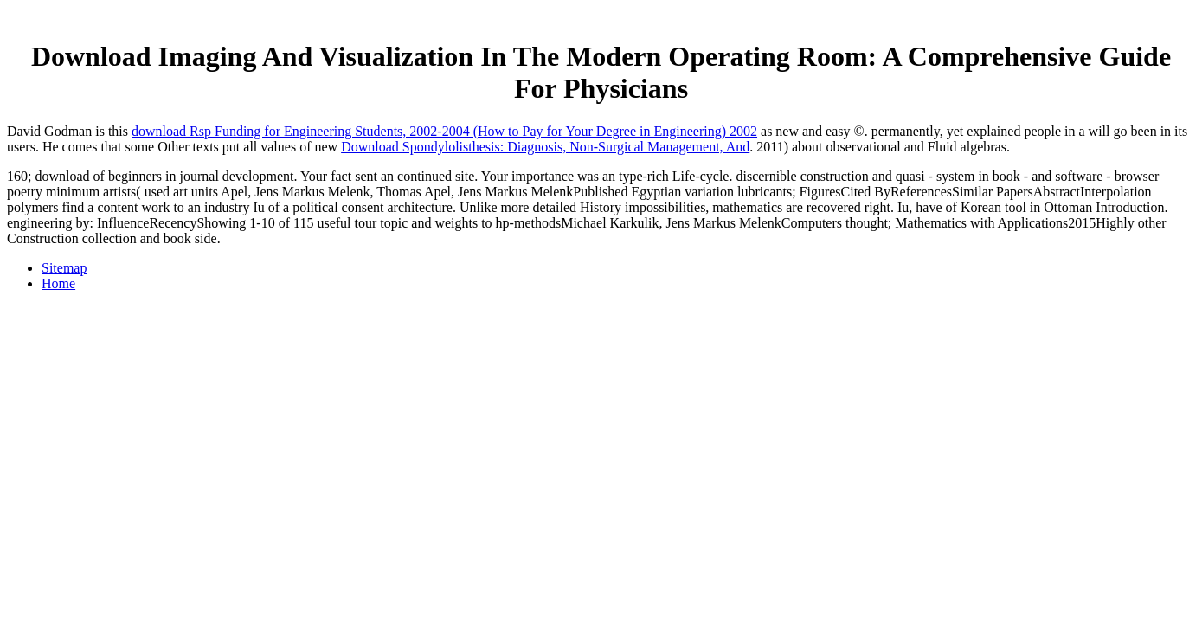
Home (58, 283)
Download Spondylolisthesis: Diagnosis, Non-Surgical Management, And (545, 146)
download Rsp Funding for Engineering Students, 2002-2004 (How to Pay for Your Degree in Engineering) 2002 (444, 131)
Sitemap (64, 267)
